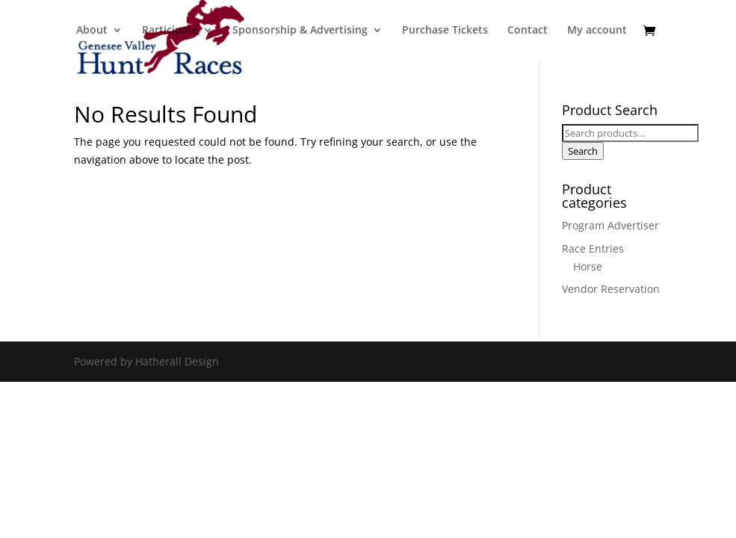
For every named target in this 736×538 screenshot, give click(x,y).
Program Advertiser (610, 225)
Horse (587, 266)
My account (597, 31)
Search (583, 151)
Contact (527, 31)
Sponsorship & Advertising (300, 31)
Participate (170, 31)
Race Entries (593, 248)
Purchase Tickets (445, 31)
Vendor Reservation (611, 289)
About (92, 31)
